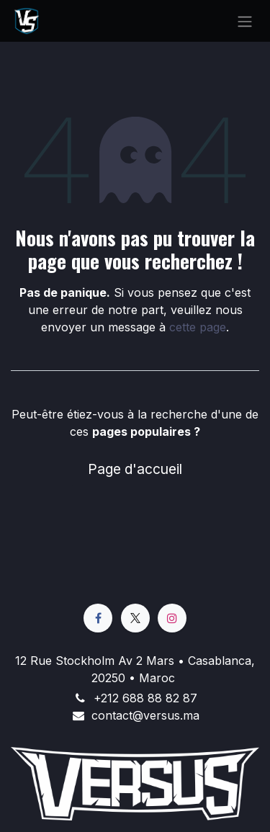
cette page (197, 327)
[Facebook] (98, 618)
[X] (135, 618)
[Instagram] (172, 618)
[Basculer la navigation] (244, 21)
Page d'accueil (135, 469)
